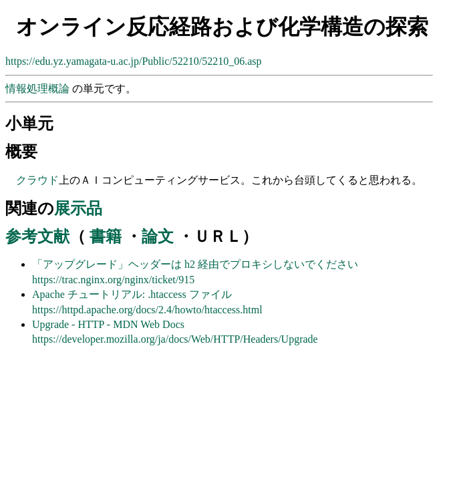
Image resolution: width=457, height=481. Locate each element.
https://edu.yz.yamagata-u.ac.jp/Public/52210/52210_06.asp (133, 61)
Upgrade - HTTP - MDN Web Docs (108, 324)
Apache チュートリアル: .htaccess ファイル (132, 294)
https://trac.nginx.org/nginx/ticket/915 (113, 279)
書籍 (106, 236)
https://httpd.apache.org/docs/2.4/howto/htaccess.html (147, 309)
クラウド (37, 180)
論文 (158, 236)
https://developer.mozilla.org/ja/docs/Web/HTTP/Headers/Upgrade (175, 339)
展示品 (78, 208)
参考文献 (37, 236)
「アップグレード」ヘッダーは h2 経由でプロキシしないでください (195, 264)
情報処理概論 (38, 88)
